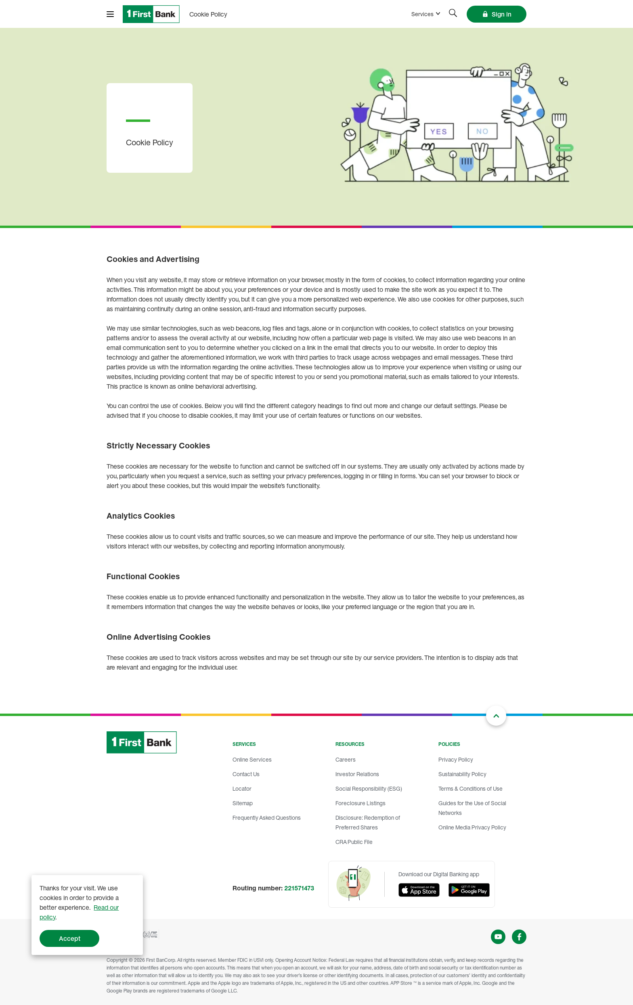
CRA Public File (354, 841)
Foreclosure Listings (360, 803)
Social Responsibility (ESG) (368, 788)
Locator (242, 788)
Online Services (252, 759)
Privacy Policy (455, 759)
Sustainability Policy (462, 773)
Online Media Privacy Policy (472, 827)
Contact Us (246, 773)
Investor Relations (357, 773)
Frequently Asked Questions (267, 817)
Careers (345, 759)
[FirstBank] (151, 14)
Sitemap (243, 803)
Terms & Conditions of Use (470, 788)
